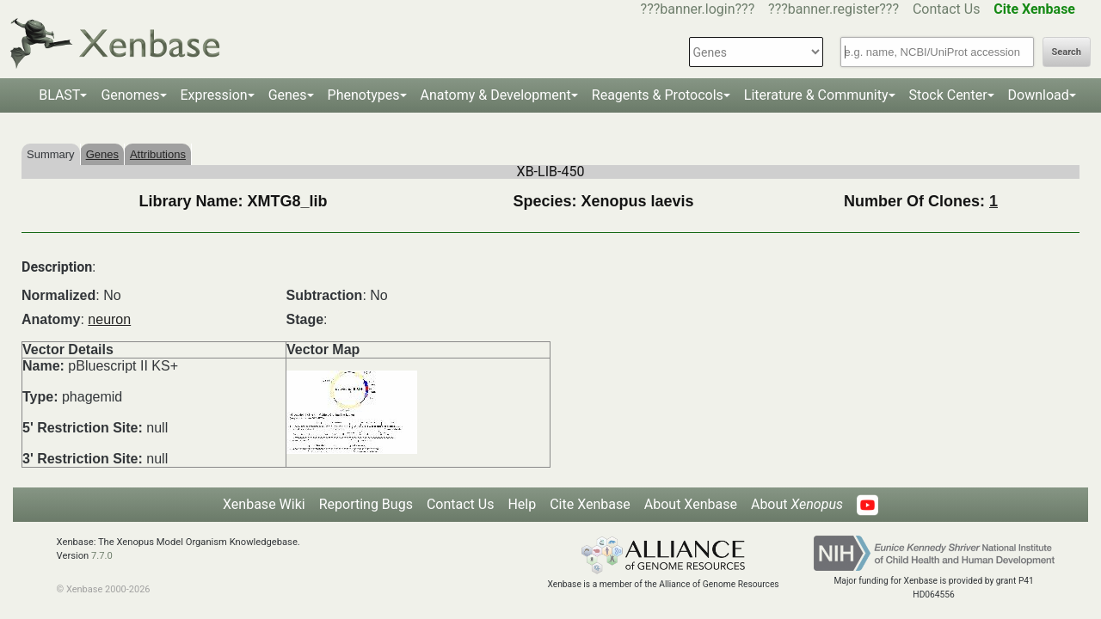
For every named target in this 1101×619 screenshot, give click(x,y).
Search (1066, 52)
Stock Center (948, 95)
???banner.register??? (833, 9)
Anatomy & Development (496, 95)
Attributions (158, 154)
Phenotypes (364, 95)
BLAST (59, 95)
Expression (214, 95)
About (797, 504)
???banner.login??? (698, 9)
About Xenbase (690, 504)
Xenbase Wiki (264, 504)
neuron (109, 319)
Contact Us (947, 9)
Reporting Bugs (366, 504)
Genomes (130, 95)
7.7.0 (102, 555)
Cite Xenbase (590, 504)
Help (521, 504)
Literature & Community (816, 95)
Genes (287, 95)
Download (1038, 95)
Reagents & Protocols (657, 95)
